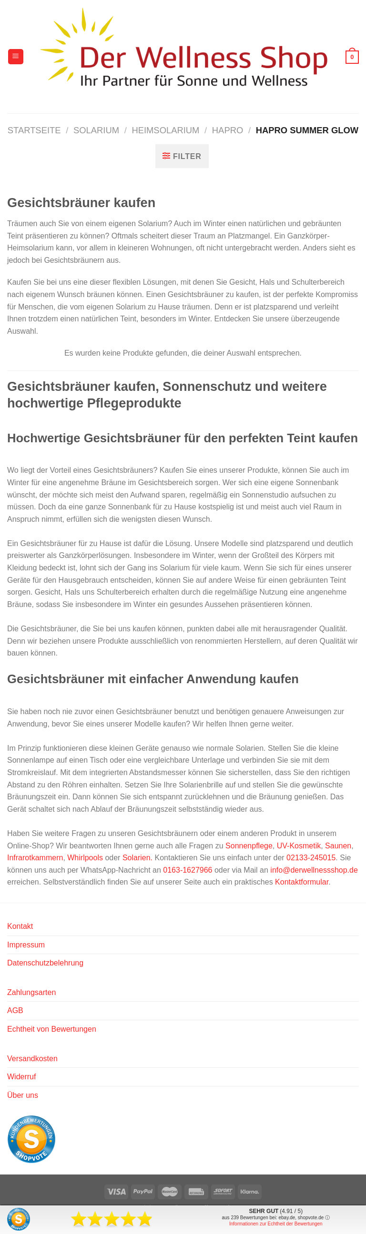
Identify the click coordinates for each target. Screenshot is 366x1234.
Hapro (227, 130)
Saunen (338, 846)
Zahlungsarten (31, 992)
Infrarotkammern (35, 858)
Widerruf (21, 1077)
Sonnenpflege (249, 846)
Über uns (22, 1095)
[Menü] (15, 57)
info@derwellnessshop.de (313, 870)
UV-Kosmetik (299, 846)
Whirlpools (85, 858)
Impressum (26, 945)
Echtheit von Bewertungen (51, 1029)
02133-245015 (311, 858)
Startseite (34, 130)
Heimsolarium (165, 130)
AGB (15, 1010)
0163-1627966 (187, 870)
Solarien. (137, 858)
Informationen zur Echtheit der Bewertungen (276, 1223)
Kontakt (20, 926)
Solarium (96, 130)
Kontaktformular (301, 882)
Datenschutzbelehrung (45, 963)
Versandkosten (32, 1059)
